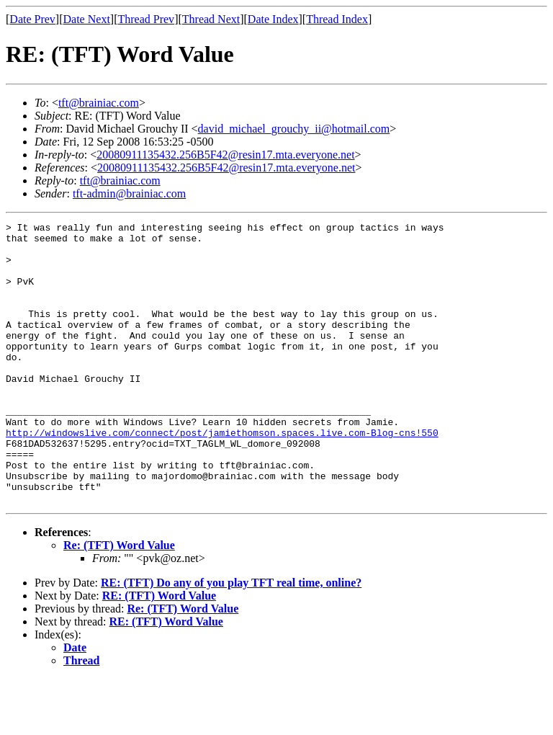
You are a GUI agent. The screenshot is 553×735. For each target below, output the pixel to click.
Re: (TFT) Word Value (119, 601)
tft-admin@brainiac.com (129, 193)
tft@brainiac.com (98, 103)
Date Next (86, 19)
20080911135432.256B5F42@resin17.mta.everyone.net (225, 154)
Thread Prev (145, 19)
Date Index (273, 19)
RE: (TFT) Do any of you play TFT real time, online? (231, 639)
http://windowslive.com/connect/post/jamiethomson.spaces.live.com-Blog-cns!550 (222, 475)
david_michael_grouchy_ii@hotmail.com (294, 128)
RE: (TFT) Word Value (159, 652)
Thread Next (211, 19)
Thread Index (337, 19)
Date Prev (32, 19)
